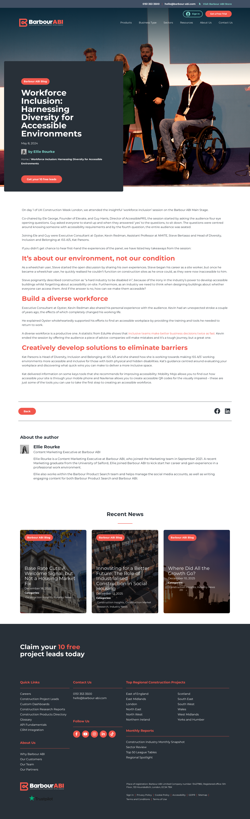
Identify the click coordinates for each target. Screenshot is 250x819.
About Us (206, 22)
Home (25, 159)
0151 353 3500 (82, 694)
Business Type (147, 22)
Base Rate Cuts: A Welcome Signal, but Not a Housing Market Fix (50, 575)
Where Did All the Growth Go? (189, 570)
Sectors (168, 22)
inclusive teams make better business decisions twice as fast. (171, 333)
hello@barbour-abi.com (180, 4)
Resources (186, 22)
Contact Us (226, 22)
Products (126, 22)
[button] (27, 411)
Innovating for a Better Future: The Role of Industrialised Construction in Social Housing (122, 578)
